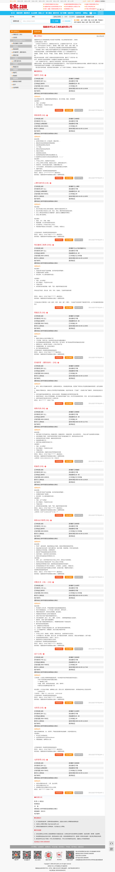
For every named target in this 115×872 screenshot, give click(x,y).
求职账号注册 (90, 16)
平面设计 (100, 20)
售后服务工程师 (17, 43)
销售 (85, 20)
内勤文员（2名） (18, 34)
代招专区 (78, 13)
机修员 (15, 75)
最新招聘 (19, 13)
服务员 (79, 22)
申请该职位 (59, 110)
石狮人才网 (20, 1)
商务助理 (15, 49)
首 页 (13, 13)
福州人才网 (63, 1)
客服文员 (15, 67)
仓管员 (15, 37)
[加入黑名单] (100, 36)
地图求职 (71, 13)
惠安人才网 (42, 1)
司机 (90, 22)
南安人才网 (27, 1)
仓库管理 (15, 87)
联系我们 (103, 1)
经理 (93, 22)
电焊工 (15, 72)
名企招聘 (34, 13)
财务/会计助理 (17, 81)
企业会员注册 (80, 16)
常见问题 (54, 847)
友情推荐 (41, 847)
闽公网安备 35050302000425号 (57, 870)
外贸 (75, 22)
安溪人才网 (34, 1)
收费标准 (97, 1)
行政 (89, 20)
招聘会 (85, 13)
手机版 (68, 847)
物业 (83, 22)
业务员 (98, 22)
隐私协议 (81, 847)
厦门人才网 (70, 1)
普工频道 (49, 13)
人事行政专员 (17, 61)
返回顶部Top (79, 110)
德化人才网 (56, 1)
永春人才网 (49, 1)
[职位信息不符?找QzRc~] (96, 110)
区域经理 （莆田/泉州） (20, 52)
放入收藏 (69, 110)
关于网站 (34, 847)
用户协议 (74, 847)
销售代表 (15, 55)
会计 (82, 20)
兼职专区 (56, 13)
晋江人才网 (13, 1)
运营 (86, 22)
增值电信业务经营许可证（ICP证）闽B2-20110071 (48, 868)
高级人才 (41, 13)
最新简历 (27, 13)
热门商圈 (63, 13)
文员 (92, 20)
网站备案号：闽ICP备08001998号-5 (70, 868)
